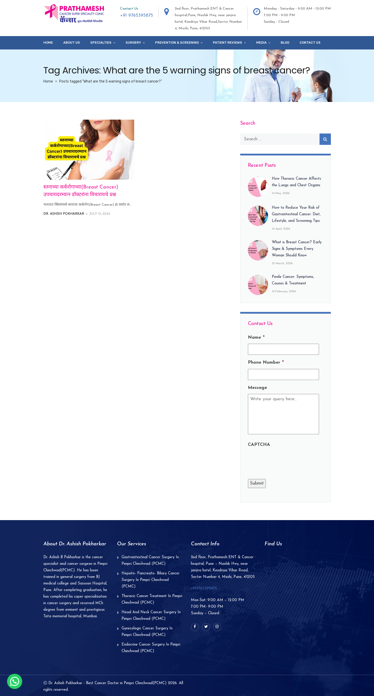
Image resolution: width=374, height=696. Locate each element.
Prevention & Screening (177, 42)
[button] (14, 681)
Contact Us (310, 42)
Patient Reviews (227, 42)
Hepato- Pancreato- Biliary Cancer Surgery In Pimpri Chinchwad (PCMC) (151, 580)
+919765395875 (204, 589)
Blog (285, 42)
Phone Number (266, 362)
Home (48, 42)
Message (257, 387)
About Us (71, 42)
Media (261, 42)
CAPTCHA (259, 444)
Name (256, 337)
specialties (100, 42)
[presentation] (286, 461)
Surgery (133, 42)
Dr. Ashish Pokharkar (63, 214)
